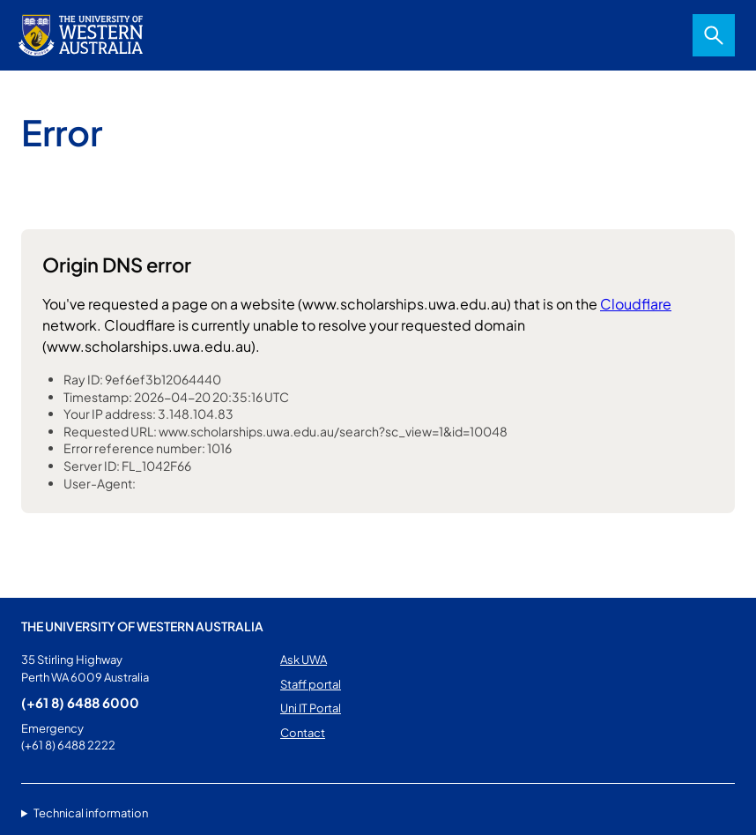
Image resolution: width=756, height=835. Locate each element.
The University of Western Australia (142, 626)
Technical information (90, 813)
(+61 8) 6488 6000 (80, 702)
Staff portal (310, 684)
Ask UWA (303, 659)
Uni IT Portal (310, 708)
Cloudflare (635, 303)
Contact (302, 733)
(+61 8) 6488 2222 (68, 745)
